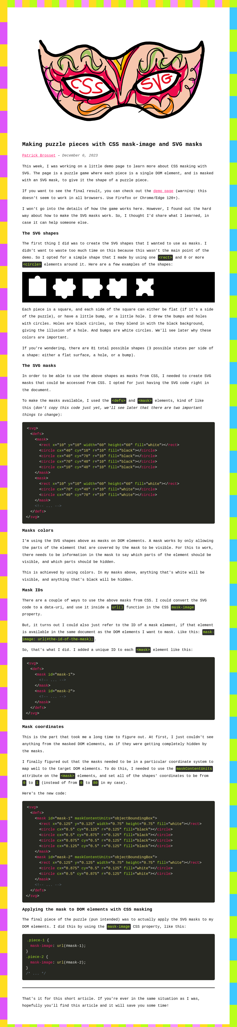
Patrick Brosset (39, 156)
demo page (163, 191)
